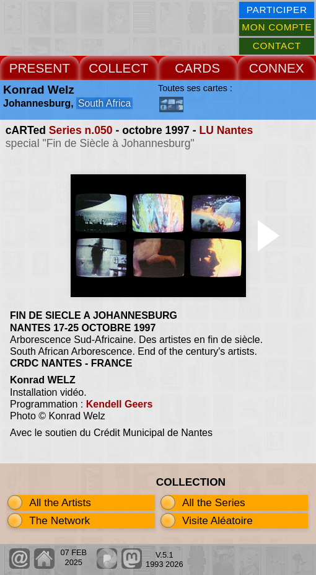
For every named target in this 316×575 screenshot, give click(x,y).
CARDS (197, 68)
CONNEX (276, 68)
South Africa (104, 103)
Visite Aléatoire (217, 520)
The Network (59, 520)
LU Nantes (226, 130)
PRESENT (39, 68)
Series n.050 (81, 130)
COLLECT (118, 68)
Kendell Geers (119, 404)
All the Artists (60, 502)
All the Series (213, 502)
